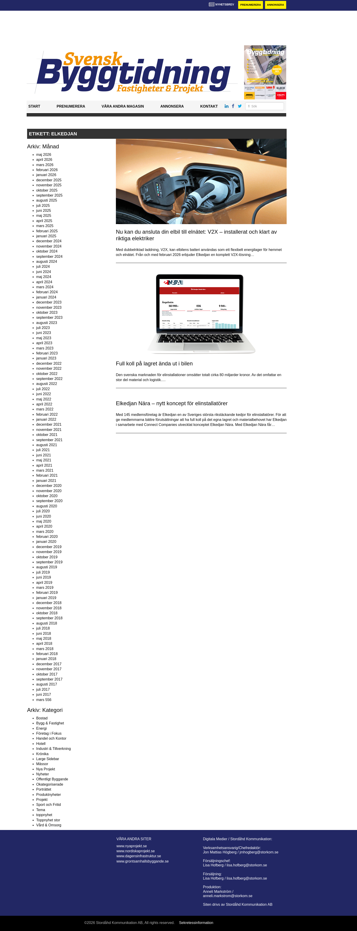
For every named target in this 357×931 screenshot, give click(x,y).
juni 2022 (43, 394)
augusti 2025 (46, 200)
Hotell (41, 744)
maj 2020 (43, 522)
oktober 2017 (46, 674)
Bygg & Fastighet (50, 723)
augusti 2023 (46, 323)
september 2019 (49, 562)
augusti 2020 (46, 506)
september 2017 (49, 679)
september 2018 (49, 618)
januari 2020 (46, 542)
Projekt (42, 800)
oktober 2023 (46, 313)
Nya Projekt (45, 769)
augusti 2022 (46, 384)
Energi (41, 728)
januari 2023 (46, 358)
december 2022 (48, 363)
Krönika (42, 754)
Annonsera (275, 5)
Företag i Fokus (48, 734)
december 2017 (48, 664)
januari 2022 (46, 420)
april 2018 (44, 644)
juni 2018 (43, 633)
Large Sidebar (47, 759)
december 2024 (48, 241)
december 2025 (48, 180)
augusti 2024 (46, 262)
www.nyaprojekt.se (132, 846)
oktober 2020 (46, 496)
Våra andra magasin (123, 107)
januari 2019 (46, 598)
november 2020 (48, 491)
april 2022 (44, 404)
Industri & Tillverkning (53, 749)
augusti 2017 (46, 684)
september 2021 (49, 440)
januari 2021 (46, 481)
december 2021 (48, 425)
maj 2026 (43, 155)
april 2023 (44, 343)
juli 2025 (43, 205)
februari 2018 (47, 654)
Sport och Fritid (48, 805)
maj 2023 (43, 338)
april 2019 (44, 582)
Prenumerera (249, 5)
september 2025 (49, 195)
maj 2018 (43, 639)
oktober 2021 (46, 435)
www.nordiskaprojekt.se (136, 851)
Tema (40, 810)
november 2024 (48, 246)
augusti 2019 (46, 567)
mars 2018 (45, 649)
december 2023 (48, 302)
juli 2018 (43, 628)
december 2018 (48, 603)
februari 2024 (47, 292)
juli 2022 (43, 389)
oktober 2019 (46, 557)
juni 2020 (43, 516)
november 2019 (48, 552)
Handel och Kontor (51, 739)
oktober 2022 (46, 374)
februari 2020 (47, 537)
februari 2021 (47, 476)
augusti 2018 (46, 623)
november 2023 (48, 307)
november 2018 (48, 608)
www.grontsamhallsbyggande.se (143, 861)
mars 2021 (45, 471)
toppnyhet (44, 815)
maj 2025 (43, 216)
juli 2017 (43, 689)
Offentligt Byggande (52, 779)
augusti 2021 (46, 445)
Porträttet (43, 790)
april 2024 (44, 282)
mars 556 (43, 700)
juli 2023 (43, 328)
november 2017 (48, 669)
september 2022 (49, 379)
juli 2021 (43, 450)
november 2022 (48, 369)
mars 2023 (45, 348)
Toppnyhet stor (48, 820)
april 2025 (44, 221)
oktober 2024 (46, 251)
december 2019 (48, 547)
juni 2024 (43, 272)
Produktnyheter (48, 795)
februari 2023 (47, 353)
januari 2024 (46, 297)
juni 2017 (43, 695)
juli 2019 (43, 572)
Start (34, 107)
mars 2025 (45, 226)
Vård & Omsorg (48, 825)
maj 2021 (43, 460)
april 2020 (44, 527)
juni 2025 (43, 211)
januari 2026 (46, 175)
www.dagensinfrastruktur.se (139, 856)
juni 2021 (43, 455)
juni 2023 (43, 333)
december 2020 (48, 486)
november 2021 (48, 430)
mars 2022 (45, 409)
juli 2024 (43, 267)
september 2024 (49, 256)
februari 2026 (47, 170)
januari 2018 (46, 659)
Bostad (42, 718)
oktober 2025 (46, 190)
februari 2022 (47, 414)
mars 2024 (45, 287)
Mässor (42, 764)
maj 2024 (43, 277)
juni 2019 (43, 577)
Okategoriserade (49, 785)
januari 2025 (46, 236)
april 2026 (44, 160)
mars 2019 (45, 588)
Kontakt (209, 107)
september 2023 (49, 318)
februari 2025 (47, 231)
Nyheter (42, 774)
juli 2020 (43, 511)
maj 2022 (43, 399)
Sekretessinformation (196, 923)
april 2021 (44, 465)
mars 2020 (45, 532)
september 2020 (49, 501)
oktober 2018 (46, 613)
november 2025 (48, 185)
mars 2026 (45, 165)
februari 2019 (47, 593)
